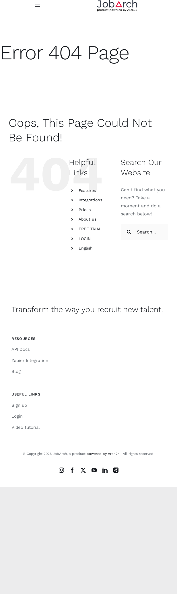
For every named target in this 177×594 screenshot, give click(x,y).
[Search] (129, 232)
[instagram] (61, 470)
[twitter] (83, 470)
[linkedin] (105, 470)
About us (87, 219)
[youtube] (94, 470)
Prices (85, 209)
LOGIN (85, 238)
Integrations (90, 200)
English (86, 248)
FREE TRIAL (90, 229)
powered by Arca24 (103, 454)
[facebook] (72, 470)
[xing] (115, 470)
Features (87, 190)
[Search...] (144, 232)
